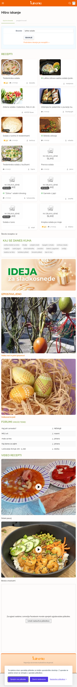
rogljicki (6, 248)
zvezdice (40, 248)
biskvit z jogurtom (52, 248)
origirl (33, 227)
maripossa (69, 83)
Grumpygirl (69, 111)
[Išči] (70, 3)
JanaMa (70, 198)
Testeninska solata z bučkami (16, 164)
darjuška (32, 83)
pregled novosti (21, 20)
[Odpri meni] (3, 3)
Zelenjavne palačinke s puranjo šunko (58, 107)
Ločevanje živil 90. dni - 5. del (14, 449)
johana (57, 439)
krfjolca (70, 227)
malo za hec (7, 439)
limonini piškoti (37, 252)
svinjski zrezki (34, 245)
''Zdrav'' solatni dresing (15, 193)
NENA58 (57, 428)
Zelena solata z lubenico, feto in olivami (21, 107)
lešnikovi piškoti (23, 252)
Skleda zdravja (50, 136)
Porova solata (47, 164)
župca (33, 169)
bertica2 (32, 140)
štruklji (24, 245)
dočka (56, 449)
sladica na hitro (9, 252)
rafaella (70, 140)
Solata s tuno (9, 222)
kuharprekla (31, 198)
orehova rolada (62, 245)
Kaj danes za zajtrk (9, 444)
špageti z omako (48, 245)
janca (71, 169)
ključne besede (8, 20)
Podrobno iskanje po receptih (36, 42)
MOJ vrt (5, 433)
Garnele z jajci (49, 193)
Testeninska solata (11, 78)
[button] (73, 3)
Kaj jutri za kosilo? (9, 428)
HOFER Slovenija (29, 112)
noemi (57, 433)
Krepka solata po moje (51, 222)
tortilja (64, 248)
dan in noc (48, 252)
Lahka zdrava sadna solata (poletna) (59, 78)
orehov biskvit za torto (11, 245)
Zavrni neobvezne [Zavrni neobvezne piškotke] (39, 679)
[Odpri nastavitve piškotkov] (58, 679)
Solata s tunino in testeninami (16, 136)
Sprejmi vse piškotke (18, 679)
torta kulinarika (29, 248)
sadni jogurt (17, 248)
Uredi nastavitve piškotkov (39, 621)
